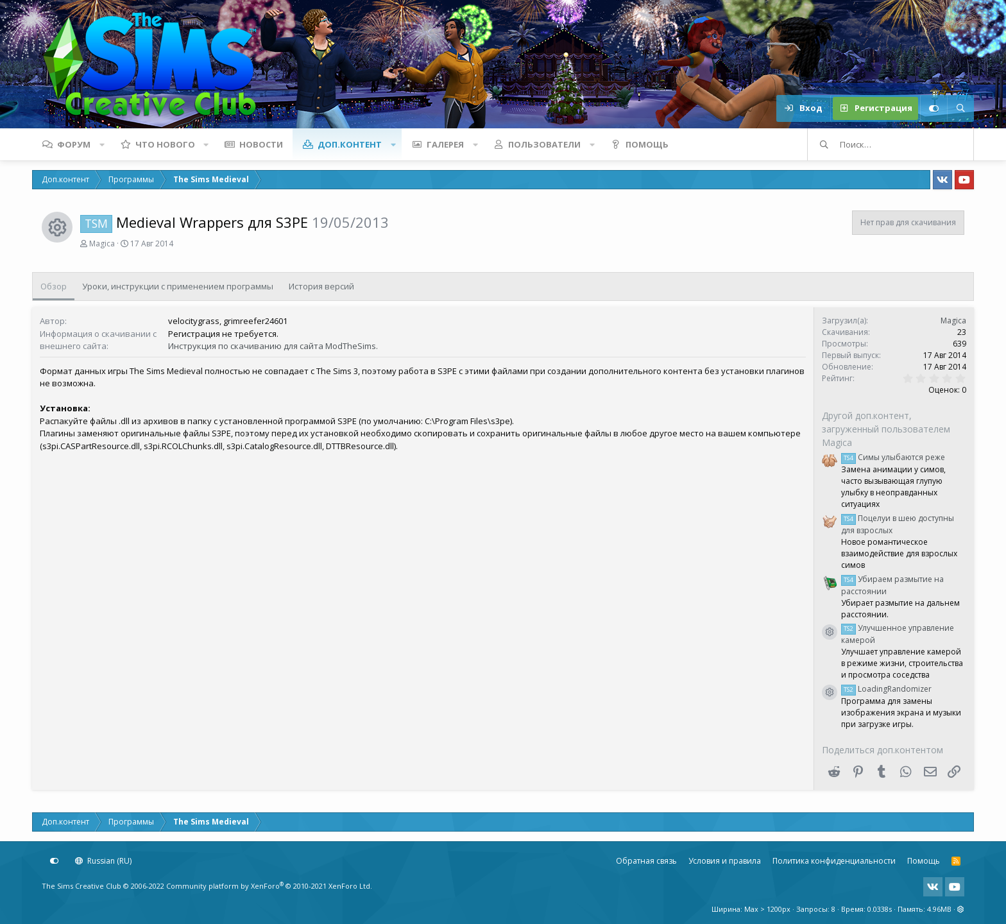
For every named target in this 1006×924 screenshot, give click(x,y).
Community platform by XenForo (269, 886)
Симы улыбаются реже (893, 457)
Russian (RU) (103, 860)
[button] (102, 144)
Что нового (165, 144)
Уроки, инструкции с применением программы (177, 286)
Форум (73, 144)
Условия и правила (724, 860)
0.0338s (879, 909)
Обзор (53, 286)
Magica (102, 243)
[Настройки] (933, 108)
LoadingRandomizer (886, 688)
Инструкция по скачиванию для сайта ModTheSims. (273, 346)
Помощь (647, 144)
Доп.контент (350, 144)
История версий (321, 286)
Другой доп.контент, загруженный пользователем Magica (886, 429)
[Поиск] (960, 108)
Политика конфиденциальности (834, 860)
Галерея (445, 144)
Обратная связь (646, 860)
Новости (261, 144)
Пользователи (544, 144)
